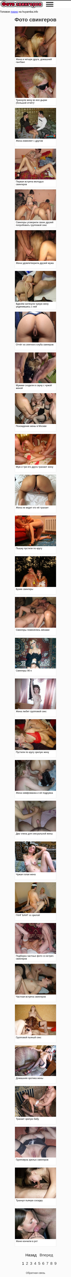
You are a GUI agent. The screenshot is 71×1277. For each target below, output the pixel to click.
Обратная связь (35, 1272)
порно (14, 11)
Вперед (46, 1255)
